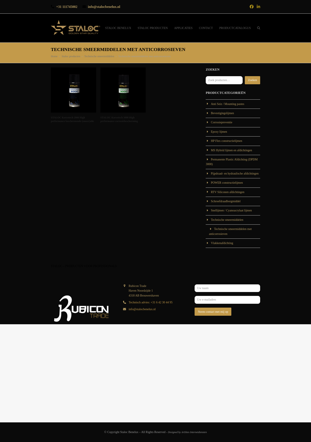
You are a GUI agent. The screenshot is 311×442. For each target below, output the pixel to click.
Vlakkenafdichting (222, 243)
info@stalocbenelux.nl (142, 309)
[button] (258, 28)
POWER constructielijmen (227, 182)
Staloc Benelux (129, 432)
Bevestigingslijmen (222, 113)
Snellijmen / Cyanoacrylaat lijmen (231, 210)
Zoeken (252, 80)
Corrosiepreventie (221, 122)
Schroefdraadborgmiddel (226, 201)
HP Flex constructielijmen (226, 140)
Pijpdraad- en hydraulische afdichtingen (235, 173)
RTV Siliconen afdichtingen (227, 192)
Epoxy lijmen (219, 131)
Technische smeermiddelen (227, 219)
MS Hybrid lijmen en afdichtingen (231, 150)
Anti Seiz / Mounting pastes (227, 104)
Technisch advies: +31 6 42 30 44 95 (151, 302)
